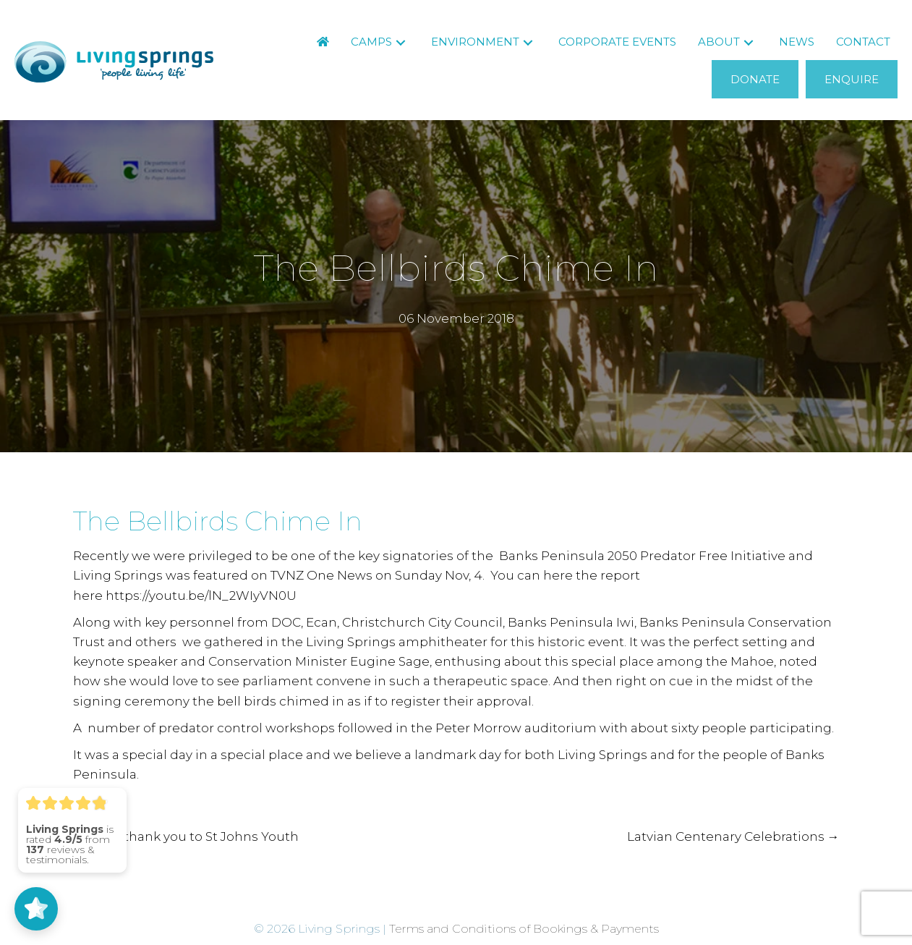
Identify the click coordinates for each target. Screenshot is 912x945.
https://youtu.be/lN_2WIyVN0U (201, 595)
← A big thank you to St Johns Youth (186, 836)
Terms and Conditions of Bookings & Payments (524, 929)
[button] (400, 42)
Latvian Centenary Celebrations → (733, 836)
